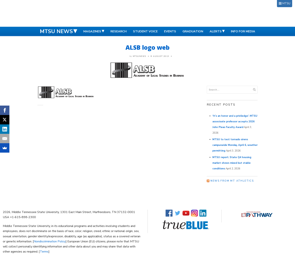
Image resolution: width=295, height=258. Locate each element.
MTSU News (56, 31)
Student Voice (145, 31)
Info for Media (243, 31)
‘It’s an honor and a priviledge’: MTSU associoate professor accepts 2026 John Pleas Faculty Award (234, 121)
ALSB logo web (147, 47)
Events (170, 31)
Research (118, 31)
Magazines (92, 31)
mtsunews (139, 56)
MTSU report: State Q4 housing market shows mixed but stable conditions (231, 163)
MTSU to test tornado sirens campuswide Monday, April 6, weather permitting (235, 145)
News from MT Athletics (232, 181)
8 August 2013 (160, 56)
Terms (44, 252)
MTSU (286, 3)
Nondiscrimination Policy (50, 241)
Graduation (192, 31)
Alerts (216, 31)
